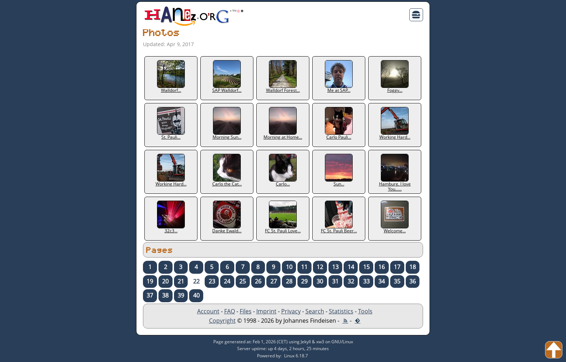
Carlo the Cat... (227, 170)
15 (366, 267)
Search (314, 311)
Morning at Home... (283, 123)
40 (196, 295)
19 (150, 281)
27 (273, 281)
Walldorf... (171, 76)
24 (227, 281)
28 (289, 281)
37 (150, 295)
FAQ (229, 311)
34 (381, 281)
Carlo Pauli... (339, 123)
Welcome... (395, 217)
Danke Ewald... (226, 217)
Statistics (341, 311)
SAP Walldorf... (226, 76)
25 (242, 281)
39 (181, 295)
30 (320, 281)
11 (304, 267)
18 (412, 267)
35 (397, 281)
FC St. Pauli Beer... (339, 217)
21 (181, 281)
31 (335, 281)
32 (351, 281)
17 (397, 267)
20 (165, 281)
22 (196, 281)
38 (165, 295)
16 (381, 267)
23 (212, 281)
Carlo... (283, 170)
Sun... (339, 170)
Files (246, 311)
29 (304, 281)
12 (320, 267)
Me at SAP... (339, 76)
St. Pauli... (171, 123)
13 (335, 267)
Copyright (222, 321)
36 (412, 281)
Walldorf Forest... (283, 76)
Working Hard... (394, 123)
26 (258, 281)
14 (351, 267)
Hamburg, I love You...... (395, 173)
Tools (365, 311)
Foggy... (395, 76)
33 (366, 281)
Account (208, 311)
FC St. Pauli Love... (283, 217)
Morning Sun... (227, 123)
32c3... (171, 217)
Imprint (266, 311)
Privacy (291, 311)
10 (289, 267)
